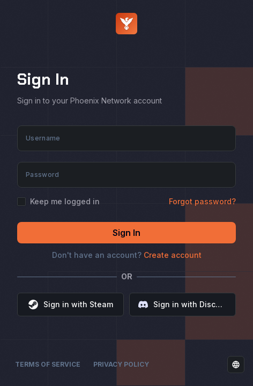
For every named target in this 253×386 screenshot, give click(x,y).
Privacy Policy (121, 364)
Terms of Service (47, 364)
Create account (173, 254)
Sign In (126, 232)
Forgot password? (202, 201)
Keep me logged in (65, 201)
